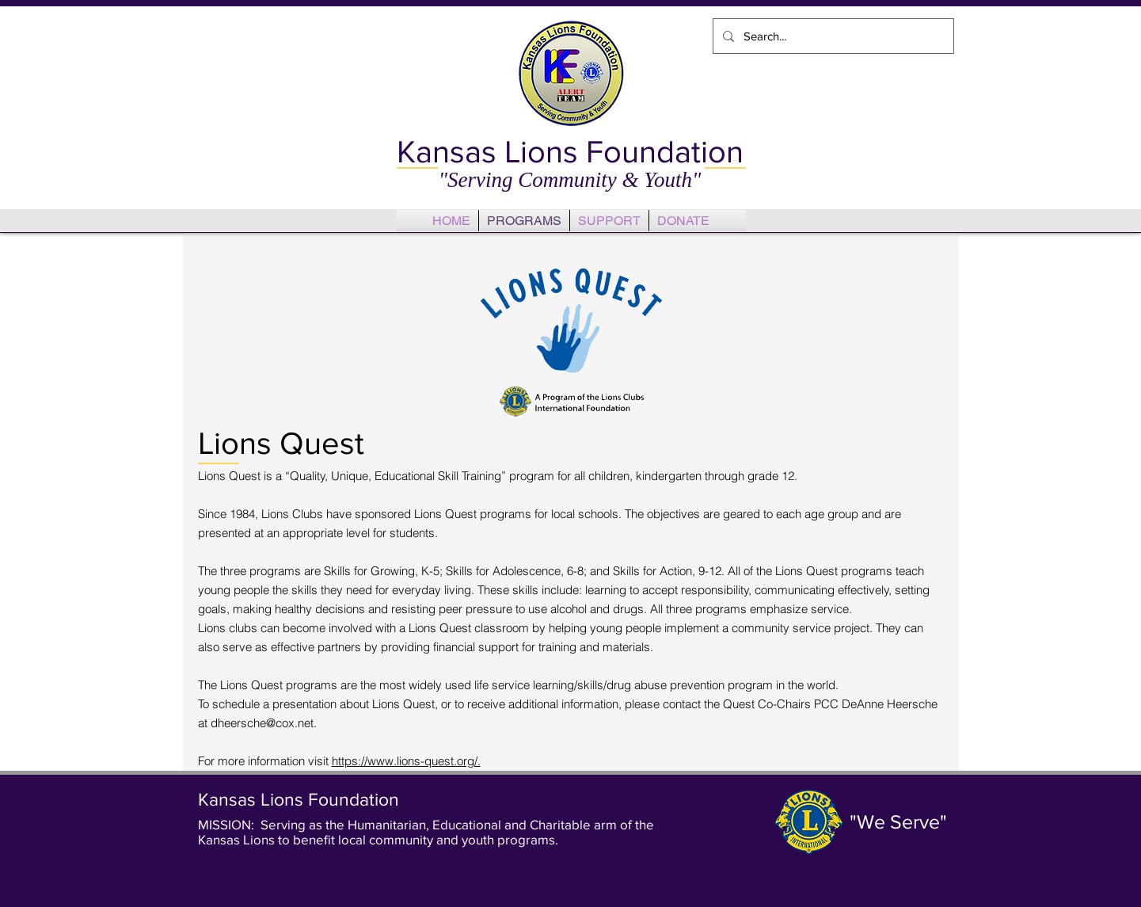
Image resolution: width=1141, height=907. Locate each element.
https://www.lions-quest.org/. (406, 760)
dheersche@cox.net (262, 722)
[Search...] (832, 36)
